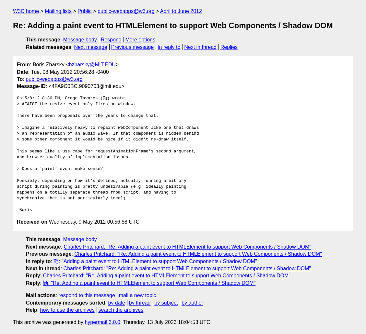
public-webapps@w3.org (126, 11)
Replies (229, 47)
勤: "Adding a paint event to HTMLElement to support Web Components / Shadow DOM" (155, 261)
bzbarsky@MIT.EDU (92, 64)
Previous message (132, 47)
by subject (166, 303)
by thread (140, 303)
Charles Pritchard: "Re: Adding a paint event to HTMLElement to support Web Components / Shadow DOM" (187, 247)
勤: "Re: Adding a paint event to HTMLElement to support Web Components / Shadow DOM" (149, 283)
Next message (90, 47)
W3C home (26, 11)
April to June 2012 (181, 11)
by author (192, 303)
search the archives (121, 310)
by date (116, 303)
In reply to (169, 47)
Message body (80, 39)
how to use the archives (67, 310)
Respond (111, 39)
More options (140, 39)
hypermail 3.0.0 (102, 322)
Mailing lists (58, 11)
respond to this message (86, 295)
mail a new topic (137, 295)
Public (84, 11)
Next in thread (200, 47)
